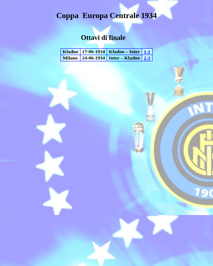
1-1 (147, 51)
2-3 (147, 58)
